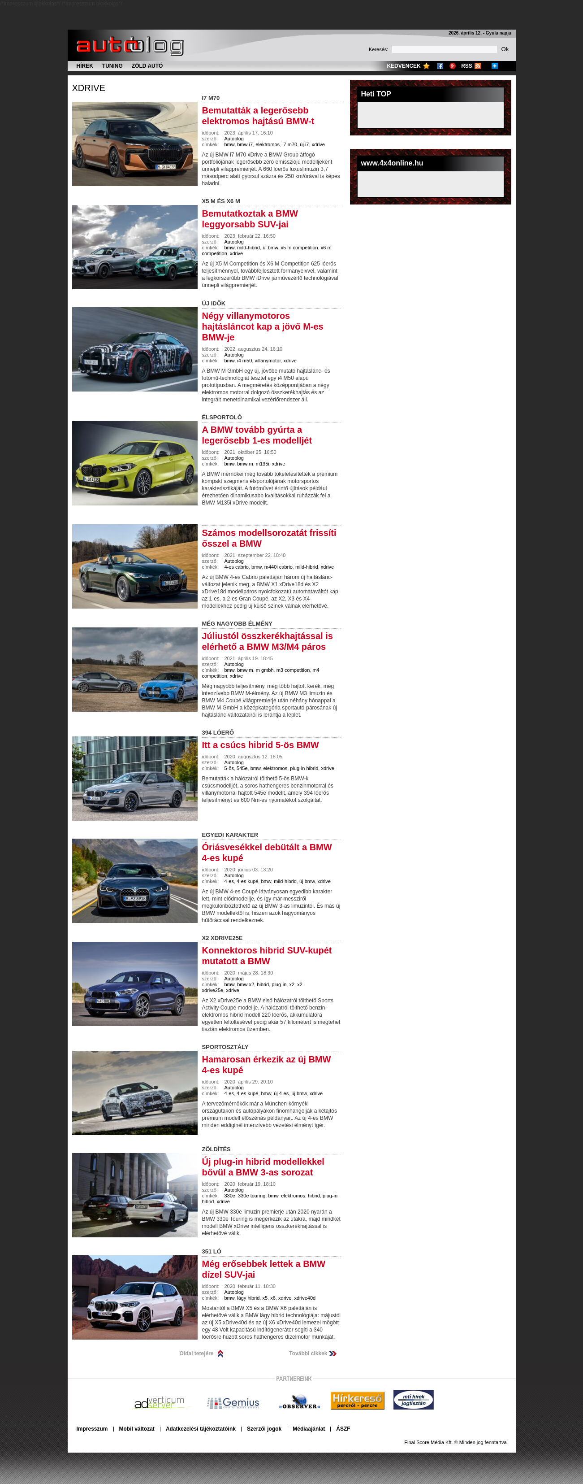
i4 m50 (244, 360)
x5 (265, 1298)
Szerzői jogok (264, 1429)
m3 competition (293, 670)
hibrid (263, 984)
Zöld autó (147, 66)
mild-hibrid (248, 247)
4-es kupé (247, 881)
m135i (262, 463)
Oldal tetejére (197, 1353)
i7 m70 (289, 144)
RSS (466, 66)
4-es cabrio (237, 567)
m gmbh (265, 670)
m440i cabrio (278, 567)
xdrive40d (304, 1298)
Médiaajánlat (309, 1429)
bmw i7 (245, 144)
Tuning (112, 66)
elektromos (267, 144)
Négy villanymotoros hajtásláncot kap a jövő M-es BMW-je (263, 326)
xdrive (88, 88)
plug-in (279, 984)
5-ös (229, 768)
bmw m (245, 463)
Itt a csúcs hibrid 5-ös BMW (260, 745)
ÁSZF (343, 1429)
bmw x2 (245, 984)
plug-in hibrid (304, 768)
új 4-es (281, 1093)
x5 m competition (299, 247)
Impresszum (92, 1429)
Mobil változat (137, 1429)
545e (242, 768)
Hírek (85, 66)
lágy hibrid (248, 1298)
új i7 (304, 144)
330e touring (251, 1195)
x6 (273, 1298)
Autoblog (234, 138)
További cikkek (308, 1353)
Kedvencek (403, 66)
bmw (230, 144)
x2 (291, 984)
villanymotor (268, 360)
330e (230, 1195)
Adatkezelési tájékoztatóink (201, 1429)
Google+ (452, 66)
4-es (229, 881)
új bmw (270, 247)
